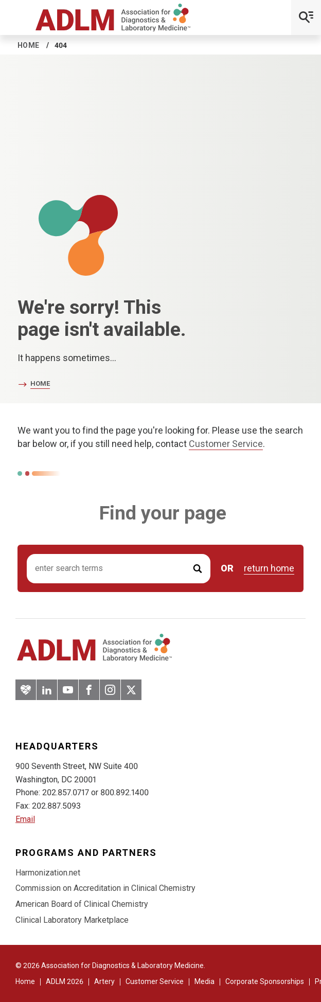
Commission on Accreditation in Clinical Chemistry (105, 888)
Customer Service (226, 443)
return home (269, 568)
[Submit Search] (197, 568)
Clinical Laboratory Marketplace (72, 920)
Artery (104, 981)
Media (204, 981)
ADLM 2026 (64, 981)
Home (28, 45)
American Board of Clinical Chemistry (81, 904)
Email (25, 819)
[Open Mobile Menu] (306, 17)
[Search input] (118, 568)
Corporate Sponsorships (264, 981)
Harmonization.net (47, 873)
